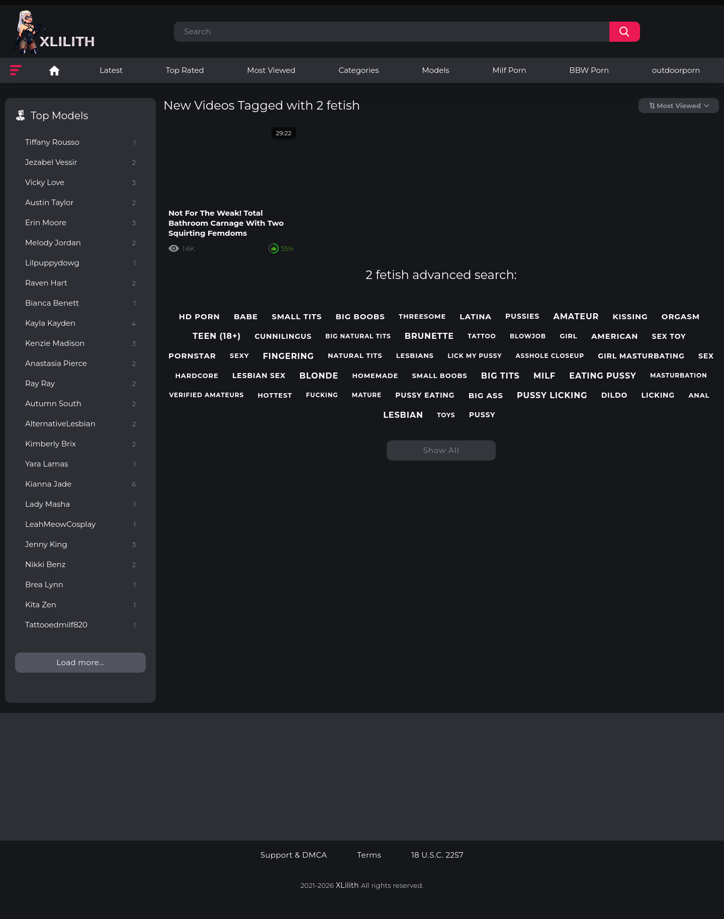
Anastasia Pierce (80, 363)
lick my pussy (474, 355)
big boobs (360, 316)
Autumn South (80, 403)
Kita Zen (80, 604)
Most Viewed (271, 70)
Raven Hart (80, 283)
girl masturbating (641, 356)
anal (698, 395)
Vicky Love (80, 182)
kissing (630, 316)
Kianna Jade (80, 484)
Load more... (80, 662)
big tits (500, 376)
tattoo (482, 336)
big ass (486, 395)
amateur (576, 316)
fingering (288, 356)
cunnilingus (282, 336)
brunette (429, 336)
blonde (319, 376)
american (614, 336)
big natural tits (358, 336)
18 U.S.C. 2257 (437, 855)
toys (446, 415)
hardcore (196, 376)
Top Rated (185, 70)
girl (568, 336)
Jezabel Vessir (80, 162)
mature (367, 395)
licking (658, 395)
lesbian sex (259, 376)
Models (435, 70)
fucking (322, 395)
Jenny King (80, 544)
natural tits (355, 355)
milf (544, 376)
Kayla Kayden (80, 323)
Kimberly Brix (80, 443)
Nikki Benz (80, 564)
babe (246, 316)
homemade (375, 376)
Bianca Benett (80, 303)
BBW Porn (589, 70)
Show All (441, 450)
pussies (522, 316)
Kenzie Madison (80, 343)
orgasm (681, 316)
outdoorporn (676, 70)
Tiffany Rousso (80, 142)
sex (706, 356)
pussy (482, 415)
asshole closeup (550, 355)
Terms (369, 855)
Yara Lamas (80, 464)
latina (475, 316)
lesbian (403, 415)
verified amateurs (206, 395)
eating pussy (602, 376)
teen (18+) (217, 336)
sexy (239, 355)
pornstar (192, 355)
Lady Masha (80, 504)
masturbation (678, 375)
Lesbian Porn (54, 70)
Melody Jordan (80, 242)
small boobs (439, 376)
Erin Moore (80, 222)
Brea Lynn (80, 584)
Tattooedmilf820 (80, 624)
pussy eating (425, 395)
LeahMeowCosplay (80, 524)
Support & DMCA (293, 855)
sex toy (669, 336)
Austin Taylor (80, 202)
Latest (111, 70)
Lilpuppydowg (80, 262)
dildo (614, 395)
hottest (274, 395)
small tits (297, 316)
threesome (422, 316)
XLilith (347, 885)
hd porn (199, 316)
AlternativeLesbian (80, 423)
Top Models (59, 116)
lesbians (415, 355)
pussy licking (552, 395)
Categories (358, 70)
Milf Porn (509, 70)
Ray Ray (80, 383)
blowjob (528, 336)
